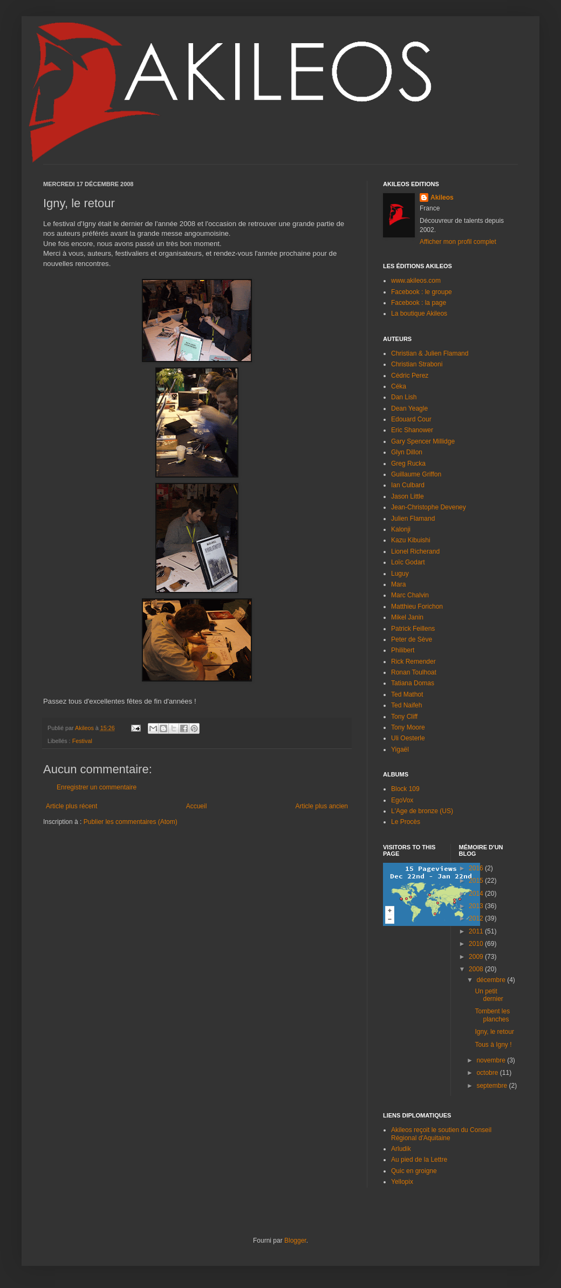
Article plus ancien (322, 806)
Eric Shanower (412, 430)
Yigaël (400, 749)
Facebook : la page (418, 302)
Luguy (400, 573)
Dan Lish (403, 397)
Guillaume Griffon (416, 474)
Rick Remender (413, 661)
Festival (82, 741)
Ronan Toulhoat (413, 672)
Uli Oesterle (408, 738)
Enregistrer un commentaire (96, 787)
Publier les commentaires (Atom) (130, 822)
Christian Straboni (416, 364)
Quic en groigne (414, 1171)
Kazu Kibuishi (410, 540)
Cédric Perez (409, 375)
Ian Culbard (408, 485)
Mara (398, 584)
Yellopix (402, 1181)
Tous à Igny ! (493, 1044)
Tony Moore (408, 727)
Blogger (295, 1240)
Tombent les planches (492, 1015)
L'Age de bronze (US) (422, 811)
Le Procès (405, 822)
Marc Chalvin (410, 595)
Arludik (401, 1149)
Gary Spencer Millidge (423, 441)
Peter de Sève (411, 639)
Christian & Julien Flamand (429, 353)
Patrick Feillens (413, 628)
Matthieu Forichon (417, 606)
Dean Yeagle (409, 408)
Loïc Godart (408, 562)
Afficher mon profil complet (458, 242)
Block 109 (405, 789)
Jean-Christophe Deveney (428, 507)
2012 (477, 918)
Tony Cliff (404, 716)
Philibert (402, 650)
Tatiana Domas (412, 683)
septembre (492, 1085)
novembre (491, 1060)
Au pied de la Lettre (419, 1159)
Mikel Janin (407, 617)
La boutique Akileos (419, 313)
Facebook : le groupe (421, 292)
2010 (477, 944)
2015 (477, 880)
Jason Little (407, 496)
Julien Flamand (413, 518)
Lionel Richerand (415, 551)
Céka (398, 386)
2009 (477, 956)
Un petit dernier (489, 995)
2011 (477, 931)
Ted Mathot (407, 694)
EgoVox (402, 800)
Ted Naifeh (406, 705)
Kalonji (401, 529)
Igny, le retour (494, 1031)
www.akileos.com (416, 280)
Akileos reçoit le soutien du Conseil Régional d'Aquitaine (441, 1133)
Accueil (196, 806)
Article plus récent (71, 806)
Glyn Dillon (406, 452)
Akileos (442, 197)
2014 (477, 893)
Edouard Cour (411, 419)
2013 (477, 906)
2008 (477, 969)
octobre (488, 1072)
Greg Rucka (408, 463)
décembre (491, 980)
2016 (477, 868)
